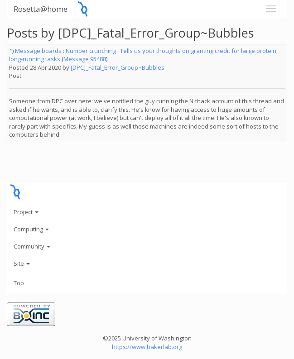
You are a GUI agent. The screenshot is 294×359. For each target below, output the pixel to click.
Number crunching (91, 51)
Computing (31, 229)
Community (32, 246)
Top (19, 283)
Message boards (38, 51)
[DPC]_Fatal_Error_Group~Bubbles (117, 67)
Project (26, 212)
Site (22, 263)
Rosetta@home (40, 9)
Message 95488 (84, 59)
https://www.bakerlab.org (147, 347)
